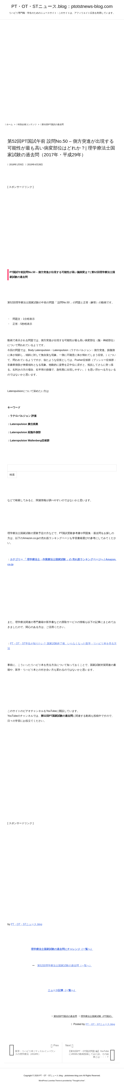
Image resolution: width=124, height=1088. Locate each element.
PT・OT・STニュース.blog (26, 924)
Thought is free (78, 1081)
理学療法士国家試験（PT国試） (97, 1016)
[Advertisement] (62, 221)
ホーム (9, 124)
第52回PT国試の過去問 (52, 124)
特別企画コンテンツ (27, 124)
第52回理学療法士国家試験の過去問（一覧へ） (64, 965)
